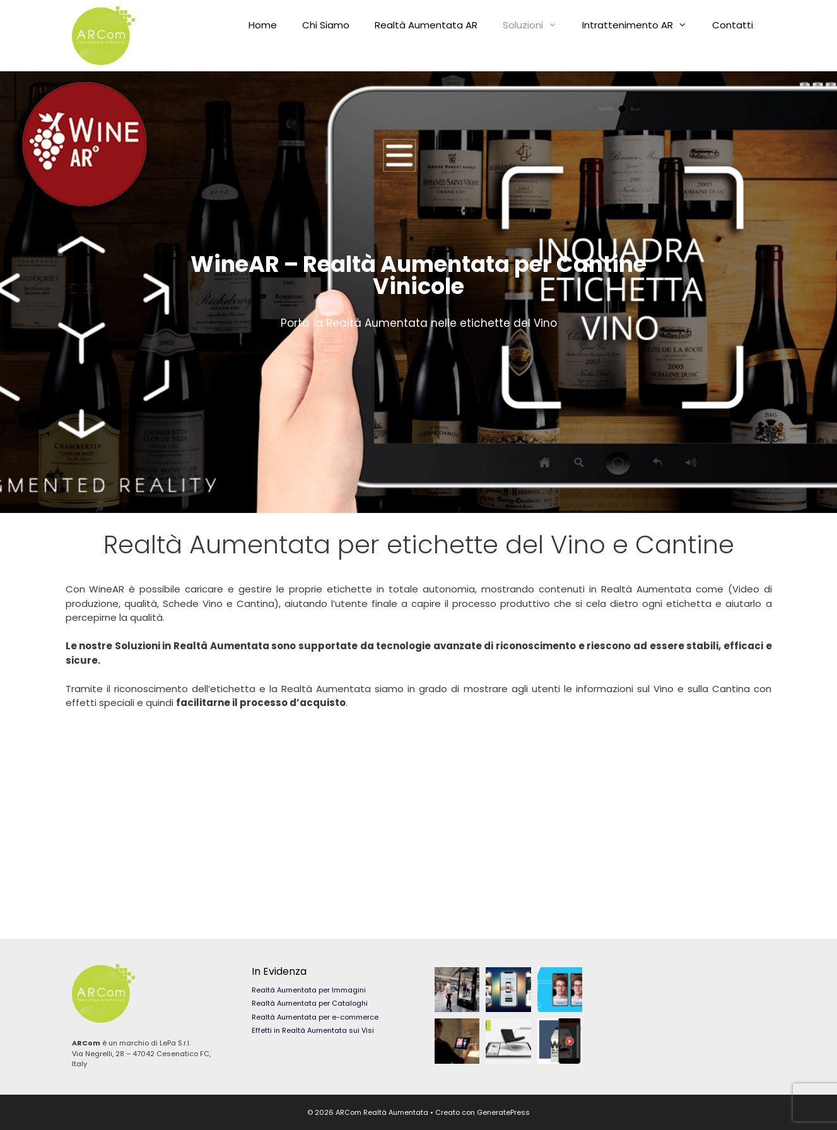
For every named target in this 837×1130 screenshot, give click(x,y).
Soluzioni (536, 25)
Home (263, 25)
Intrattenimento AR (640, 25)
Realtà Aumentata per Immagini (309, 990)
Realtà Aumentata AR (426, 25)
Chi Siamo (325, 25)
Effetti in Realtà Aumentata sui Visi (313, 1030)
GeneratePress (503, 1112)
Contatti (732, 25)
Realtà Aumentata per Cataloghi (310, 1003)
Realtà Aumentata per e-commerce (315, 1017)
